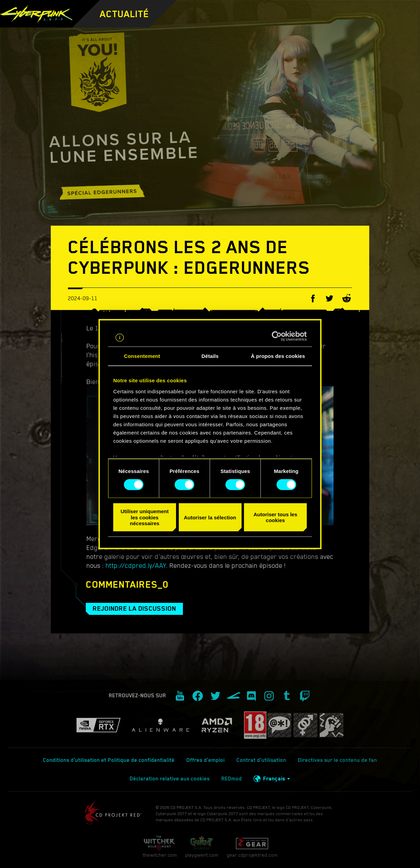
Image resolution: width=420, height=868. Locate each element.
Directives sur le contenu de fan (337, 760)
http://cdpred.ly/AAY (136, 565)
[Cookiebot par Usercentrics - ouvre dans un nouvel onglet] (277, 336)
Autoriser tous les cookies (276, 517)
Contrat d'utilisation (261, 760)
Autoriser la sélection (210, 517)
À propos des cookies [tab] (278, 356)
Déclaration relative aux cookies (170, 779)
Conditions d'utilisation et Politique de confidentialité (109, 760)
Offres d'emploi (205, 760)
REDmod (231, 779)
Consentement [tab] (142, 356)
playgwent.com (201, 846)
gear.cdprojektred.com (252, 846)
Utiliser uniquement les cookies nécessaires (144, 517)
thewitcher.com (160, 846)
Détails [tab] (210, 356)
